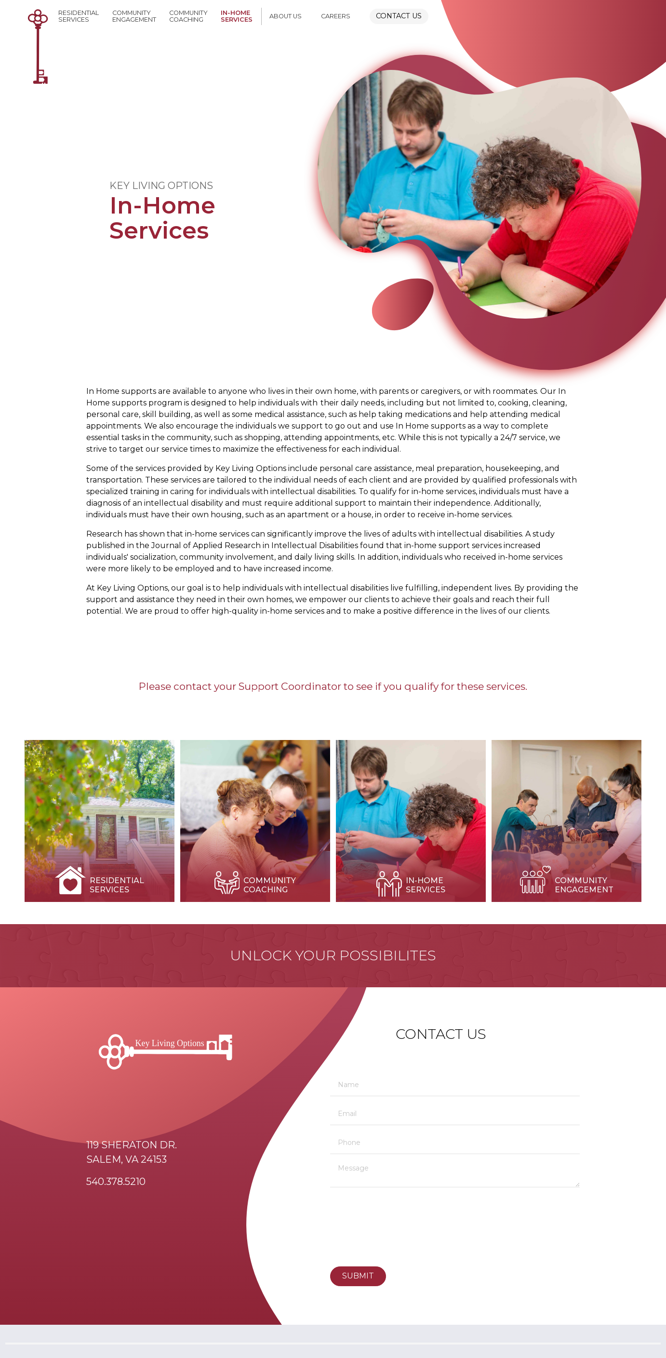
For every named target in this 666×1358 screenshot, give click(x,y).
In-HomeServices (237, 16)
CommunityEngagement (134, 16)
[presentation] (369, 1228)
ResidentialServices (78, 16)
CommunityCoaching (188, 16)
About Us (285, 16)
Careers (335, 16)
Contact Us (399, 16)
